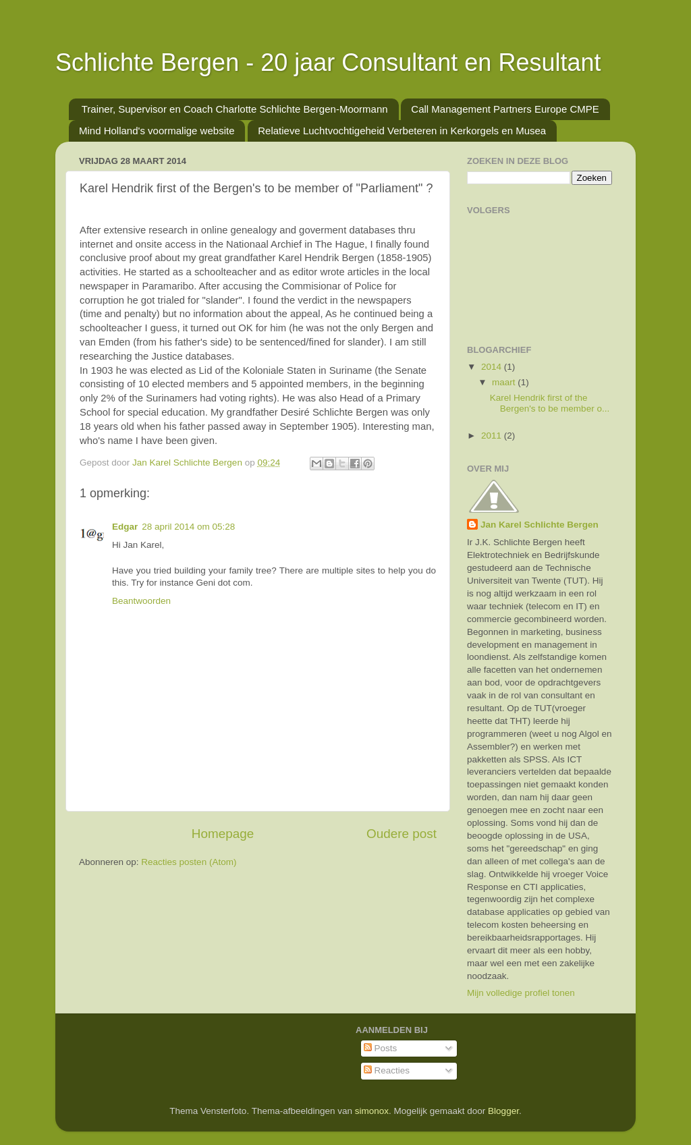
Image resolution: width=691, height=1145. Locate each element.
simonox (372, 1111)
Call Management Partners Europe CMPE (505, 109)
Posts (380, 1048)
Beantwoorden (141, 601)
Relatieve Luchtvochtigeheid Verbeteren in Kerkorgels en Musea (402, 130)
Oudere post (401, 834)
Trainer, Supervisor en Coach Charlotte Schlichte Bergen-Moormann (235, 109)
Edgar (125, 527)
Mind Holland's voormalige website (156, 130)
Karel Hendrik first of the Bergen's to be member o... (549, 403)
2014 (492, 367)
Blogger (503, 1111)
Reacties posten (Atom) (188, 862)
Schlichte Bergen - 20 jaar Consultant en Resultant (328, 62)
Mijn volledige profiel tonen (521, 993)
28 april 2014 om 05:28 (188, 527)
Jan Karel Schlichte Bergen (539, 525)
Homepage (223, 834)
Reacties (387, 1070)
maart (505, 382)
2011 (492, 435)
